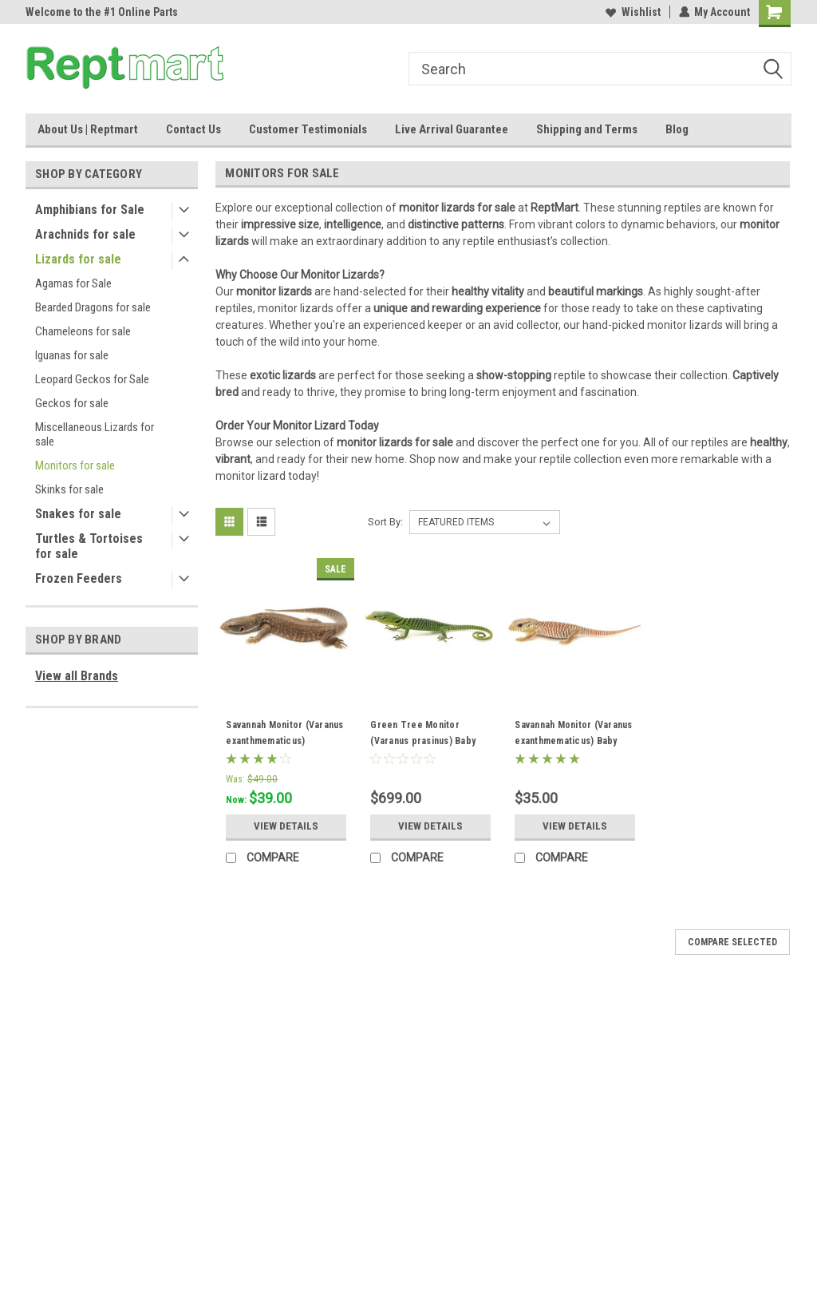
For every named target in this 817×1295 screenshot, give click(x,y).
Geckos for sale (72, 403)
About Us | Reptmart (87, 129)
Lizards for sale (78, 259)
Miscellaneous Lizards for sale (94, 434)
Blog (677, 129)
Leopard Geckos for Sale (92, 379)
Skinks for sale (69, 489)
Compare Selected (732, 942)
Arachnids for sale (85, 234)
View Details (286, 826)
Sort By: (385, 522)
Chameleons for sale (83, 331)
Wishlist (632, 12)
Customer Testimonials (308, 129)
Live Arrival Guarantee (451, 129)
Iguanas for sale (72, 355)
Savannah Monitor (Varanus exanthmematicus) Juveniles (284, 740)
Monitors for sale (75, 465)
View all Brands (76, 675)
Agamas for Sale (73, 283)
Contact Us (193, 129)
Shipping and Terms (586, 129)
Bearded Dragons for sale (93, 307)
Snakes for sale (78, 513)
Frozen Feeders (78, 578)
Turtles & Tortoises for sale (89, 546)
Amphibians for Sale (89, 209)
